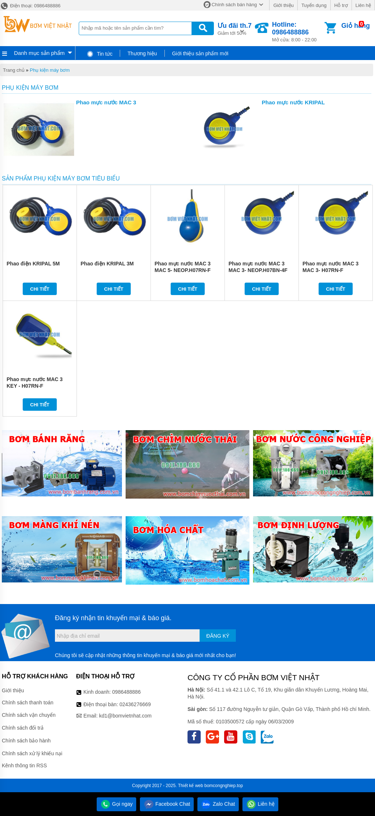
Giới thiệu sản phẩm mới (200, 53)
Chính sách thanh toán (27, 702)
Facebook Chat (167, 804)
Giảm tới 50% (235, 28)
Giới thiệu (283, 5)
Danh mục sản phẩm (39, 53)
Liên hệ (363, 5)
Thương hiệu (142, 53)
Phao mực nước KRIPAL (293, 102)
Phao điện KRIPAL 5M (33, 264)
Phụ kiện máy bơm (50, 70)
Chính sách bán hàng (234, 4)
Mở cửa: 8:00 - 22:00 (297, 31)
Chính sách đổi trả (23, 728)
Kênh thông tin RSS (24, 765)
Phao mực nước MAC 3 (106, 102)
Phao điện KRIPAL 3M (107, 264)
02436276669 (135, 704)
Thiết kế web (190, 785)
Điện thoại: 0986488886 (30, 5)
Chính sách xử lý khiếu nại (32, 753)
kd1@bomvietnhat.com (125, 716)
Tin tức (99, 54)
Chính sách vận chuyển (29, 715)
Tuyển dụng (314, 5)
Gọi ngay (116, 804)
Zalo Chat (218, 804)
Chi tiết (39, 289)
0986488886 (126, 692)
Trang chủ (14, 70)
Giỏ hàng (355, 25)
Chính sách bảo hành (26, 741)
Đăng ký (217, 636)
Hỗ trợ (341, 5)
